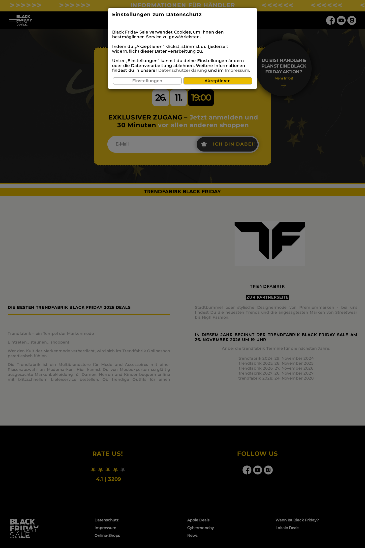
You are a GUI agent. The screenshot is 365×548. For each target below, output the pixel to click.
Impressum (237, 70)
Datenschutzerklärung (182, 70)
